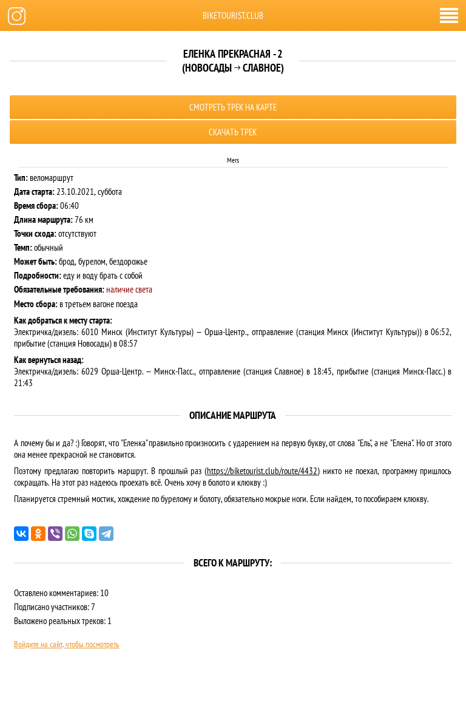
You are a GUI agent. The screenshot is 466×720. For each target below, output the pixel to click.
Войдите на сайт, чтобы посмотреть (66, 644)
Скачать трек (233, 132)
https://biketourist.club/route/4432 (262, 471)
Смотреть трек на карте (233, 107)
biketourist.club (233, 15)
